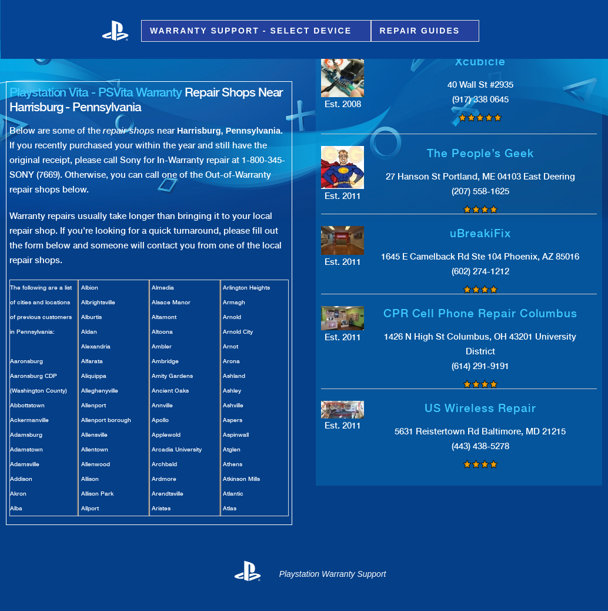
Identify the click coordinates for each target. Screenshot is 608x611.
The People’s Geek (480, 153)
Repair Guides (422, 31)
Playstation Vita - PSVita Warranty (95, 92)
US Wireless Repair (480, 408)
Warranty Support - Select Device (252, 31)
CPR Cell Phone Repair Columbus (480, 313)
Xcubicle (480, 61)
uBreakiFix (480, 233)
